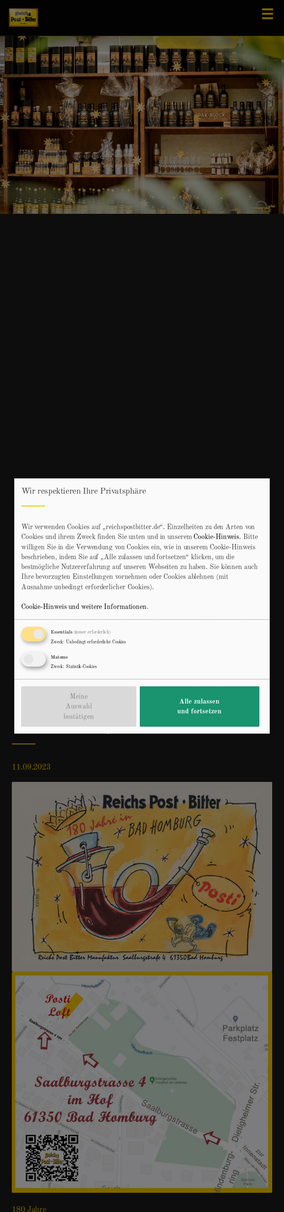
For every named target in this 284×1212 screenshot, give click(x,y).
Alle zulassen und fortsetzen (199, 706)
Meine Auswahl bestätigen (78, 706)
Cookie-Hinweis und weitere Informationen (84, 607)
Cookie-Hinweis (216, 537)
